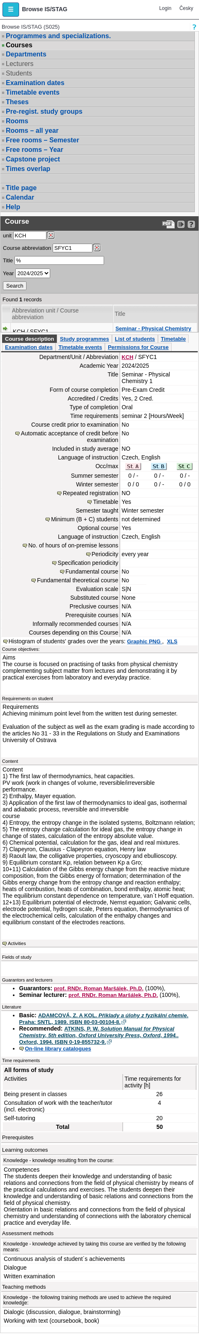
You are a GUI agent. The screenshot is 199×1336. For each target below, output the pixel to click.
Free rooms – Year (34, 149)
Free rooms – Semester (42, 140)
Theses (17, 101)
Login (165, 8)
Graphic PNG (144, 641)
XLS (172, 641)
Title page (21, 187)
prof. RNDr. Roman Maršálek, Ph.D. (98, 988)
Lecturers (20, 63)
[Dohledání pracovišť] (50, 235)
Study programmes (84, 339)
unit (7, 235)
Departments (26, 54)
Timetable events (33, 92)
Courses (19, 45)
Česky (186, 8)
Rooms (17, 121)
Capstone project (33, 159)
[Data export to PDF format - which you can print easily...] (168, 224)
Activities (17, 943)
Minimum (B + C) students (84, 519)
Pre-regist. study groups (44, 111)
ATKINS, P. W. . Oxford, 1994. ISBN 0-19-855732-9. (99, 1035)
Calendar (20, 197)
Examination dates (35, 82)
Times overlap (28, 168)
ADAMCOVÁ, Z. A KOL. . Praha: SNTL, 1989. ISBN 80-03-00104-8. (103, 1018)
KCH (127, 357)
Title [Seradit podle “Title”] (119, 313)
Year (8, 273)
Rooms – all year (32, 130)
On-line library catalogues (58, 1048)
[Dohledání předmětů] (96, 248)
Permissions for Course (138, 347)
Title (8, 260)
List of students (135, 339)
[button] (10, 9)
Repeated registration (90, 493)
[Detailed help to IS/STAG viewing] (191, 224)
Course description (29, 339)
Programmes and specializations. (58, 35)
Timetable (173, 339)
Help (13, 206)
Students (19, 73)
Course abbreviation (27, 248)
